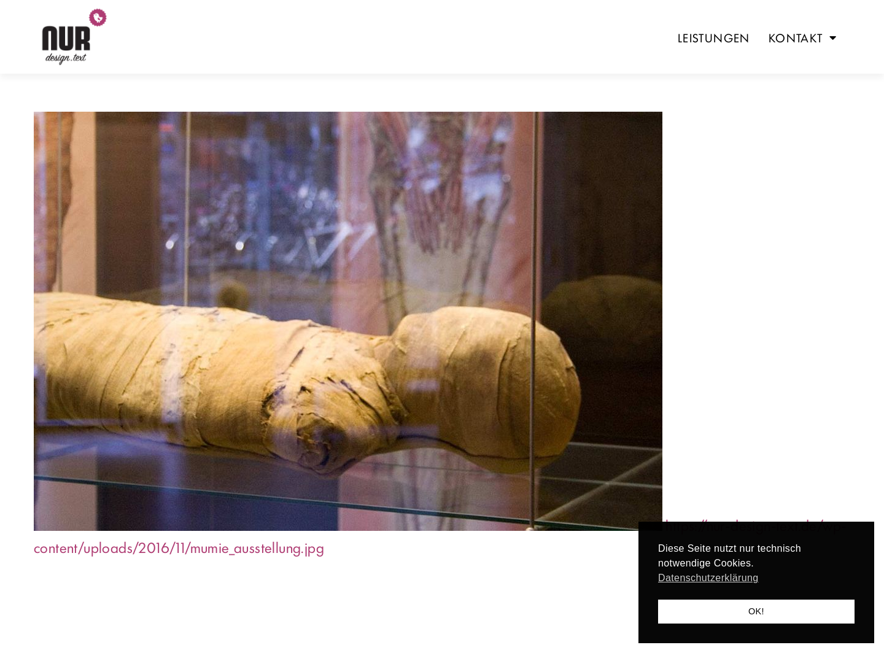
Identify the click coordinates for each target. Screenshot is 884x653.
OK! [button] (756, 611)
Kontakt (803, 37)
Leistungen (714, 37)
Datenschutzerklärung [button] (708, 578)
